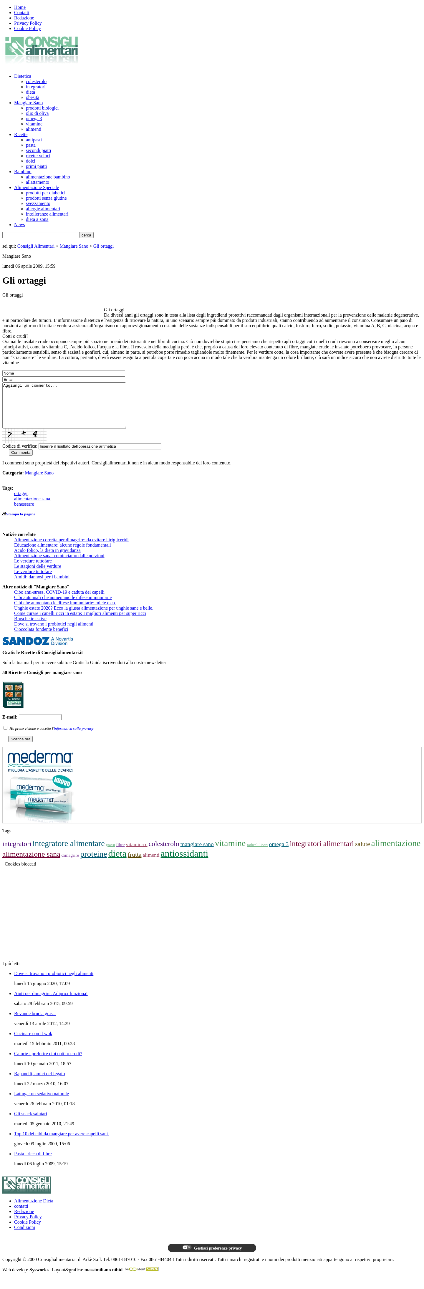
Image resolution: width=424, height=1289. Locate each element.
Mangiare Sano (28, 102)
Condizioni (24, 1236)
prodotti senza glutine (46, 198)
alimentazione (396, 852)
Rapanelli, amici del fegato (39, 1082)
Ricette (20, 134)
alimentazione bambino (48, 176)
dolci (30, 160)
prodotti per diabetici (45, 192)
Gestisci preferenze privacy (212, 1256)
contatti (21, 1214)
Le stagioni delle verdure (37, 575)
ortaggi (20, 502)
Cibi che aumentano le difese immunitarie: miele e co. (65, 611)
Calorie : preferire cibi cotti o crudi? (48, 1062)
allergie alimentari (43, 208)
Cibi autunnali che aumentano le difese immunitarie (63, 606)
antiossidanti (184, 862)
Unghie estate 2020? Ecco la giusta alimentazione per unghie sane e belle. (83, 616)
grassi (110, 853)
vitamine (34, 123)
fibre (120, 853)
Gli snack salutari (30, 1122)
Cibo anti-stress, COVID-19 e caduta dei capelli (59, 600)
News (19, 224)
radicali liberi (257, 853)
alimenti (33, 129)
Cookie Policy (27, 28)
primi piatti (36, 166)
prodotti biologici (42, 107)
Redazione (24, 17)
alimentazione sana (32, 507)
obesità (32, 97)
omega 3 (34, 118)
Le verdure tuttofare (33, 569)
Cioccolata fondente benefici (41, 638)
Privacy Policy (28, 23)
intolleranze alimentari (47, 213)
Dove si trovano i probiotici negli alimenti (53, 632)
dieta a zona (37, 219)
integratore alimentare (69, 852)
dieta (30, 92)
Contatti (21, 12)
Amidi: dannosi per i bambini (41, 585)
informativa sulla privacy (74, 737)
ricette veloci (38, 155)
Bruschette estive (30, 627)
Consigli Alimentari (36, 246)
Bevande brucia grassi (35, 1022)
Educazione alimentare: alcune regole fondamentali (62, 553)
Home (20, 7)
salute (362, 852)
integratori (36, 86)
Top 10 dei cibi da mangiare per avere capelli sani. (61, 1142)
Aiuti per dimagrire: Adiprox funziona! (51, 1002)
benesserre (24, 512)
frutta (135, 863)
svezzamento (38, 203)
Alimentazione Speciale (36, 187)
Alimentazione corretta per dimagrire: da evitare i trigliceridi (71, 548)
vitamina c (136, 853)
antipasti (34, 139)
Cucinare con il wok (33, 1042)
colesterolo (36, 81)
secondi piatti (38, 150)
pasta (31, 145)
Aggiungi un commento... (71, 410)
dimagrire (70, 863)
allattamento (37, 182)
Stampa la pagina (20, 523)
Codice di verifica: (19, 454)
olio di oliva (37, 113)
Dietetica (22, 76)
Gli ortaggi (103, 246)
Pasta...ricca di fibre (33, 1162)
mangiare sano (196, 853)
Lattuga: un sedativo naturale (41, 1102)
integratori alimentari (322, 852)
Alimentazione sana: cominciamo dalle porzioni (59, 564)
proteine (93, 862)
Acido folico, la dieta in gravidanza (47, 559)
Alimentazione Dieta (33, 1209)
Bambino (23, 171)
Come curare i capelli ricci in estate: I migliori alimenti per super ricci (80, 622)
